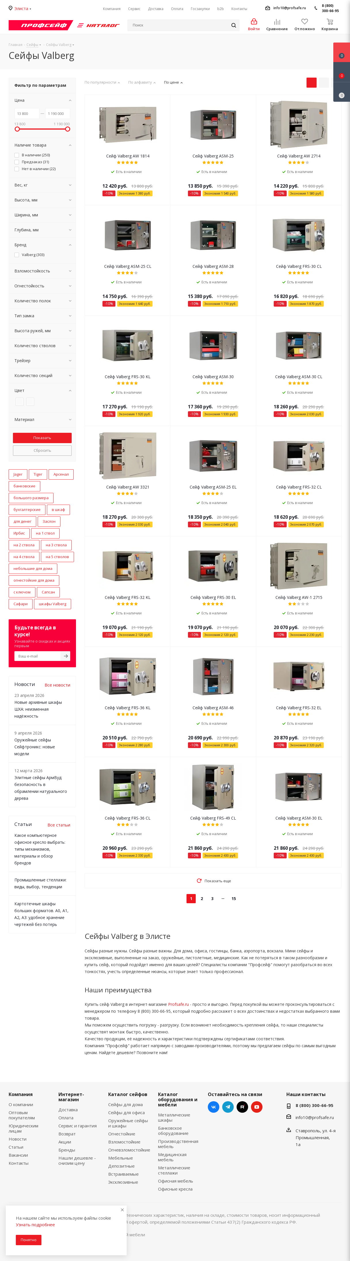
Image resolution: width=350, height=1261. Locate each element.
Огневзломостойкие (129, 1150)
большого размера (31, 497)
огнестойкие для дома (34, 580)
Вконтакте (213, 1107)
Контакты (18, 1163)
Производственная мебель (178, 1143)
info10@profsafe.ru (289, 7)
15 (233, 898)
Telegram (228, 1107)
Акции (64, 1142)
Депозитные (121, 1166)
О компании (21, 1104)
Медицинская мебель (172, 1157)
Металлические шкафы (174, 1117)
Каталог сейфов (127, 1094)
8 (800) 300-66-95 (330, 8)
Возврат (67, 1134)
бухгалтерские (27, 509)
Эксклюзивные (123, 1182)
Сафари (21, 603)
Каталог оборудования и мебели (177, 1099)
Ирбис (19, 533)
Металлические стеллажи (174, 1170)
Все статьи (58, 825)
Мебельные (120, 1158)
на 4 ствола (24, 556)
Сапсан (48, 592)
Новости (17, 1139)
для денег (22, 521)
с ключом (22, 592)
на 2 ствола (24, 544)
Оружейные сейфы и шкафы (128, 1123)
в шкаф (58, 509)
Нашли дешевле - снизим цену (77, 1160)
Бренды (66, 1150)
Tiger (38, 474)
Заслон (49, 521)
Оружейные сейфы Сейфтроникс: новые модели (34, 746)
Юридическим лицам (23, 1128)
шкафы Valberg (52, 603)
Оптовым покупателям (22, 1115)
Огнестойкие (121, 1134)
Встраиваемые (123, 1174)
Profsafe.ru (178, 1004)
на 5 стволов (57, 556)
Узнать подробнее (35, 1224)
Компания (21, 1094)
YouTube (256, 1107)
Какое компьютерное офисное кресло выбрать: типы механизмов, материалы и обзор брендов (39, 849)
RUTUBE (242, 1107)
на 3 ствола (56, 544)
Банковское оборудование (173, 1130)
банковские (24, 486)
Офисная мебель (175, 1181)
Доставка (68, 1109)
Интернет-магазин (71, 1097)
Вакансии (18, 1155)
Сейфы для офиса (126, 1112)
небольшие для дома (33, 568)
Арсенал (61, 474)
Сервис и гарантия (77, 1126)
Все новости (57, 685)
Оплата (65, 1117)
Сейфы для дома (125, 1104)
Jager (18, 474)
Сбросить (42, 450)
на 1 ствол (45, 533)
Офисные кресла (175, 1189)
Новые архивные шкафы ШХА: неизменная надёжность (38, 709)
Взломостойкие (124, 1142)
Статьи (16, 1147)
